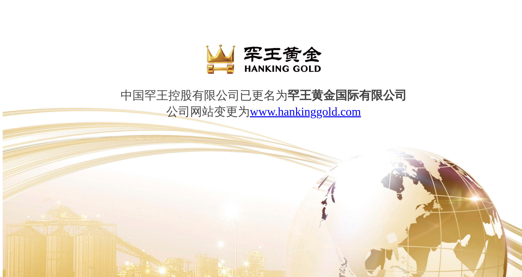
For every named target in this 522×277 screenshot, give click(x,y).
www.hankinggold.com (305, 111)
